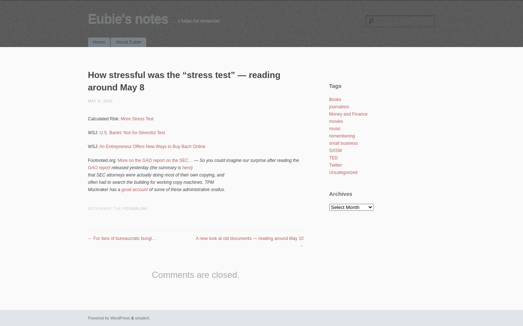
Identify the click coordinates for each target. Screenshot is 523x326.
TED (333, 157)
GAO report (99, 167)
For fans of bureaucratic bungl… (122, 238)
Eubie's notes (128, 18)
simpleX (142, 318)
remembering (342, 136)
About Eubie (128, 42)
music (335, 128)
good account (135, 189)
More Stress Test (137, 118)
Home (99, 42)
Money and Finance (348, 114)
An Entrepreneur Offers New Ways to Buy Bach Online (152, 146)
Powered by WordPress (109, 318)
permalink (135, 209)
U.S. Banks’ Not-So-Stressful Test (132, 132)
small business (343, 143)
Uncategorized (343, 172)
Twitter (335, 165)
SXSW (335, 150)
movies (336, 121)
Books (335, 99)
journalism (339, 106)
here (186, 167)
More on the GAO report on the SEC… (155, 160)
